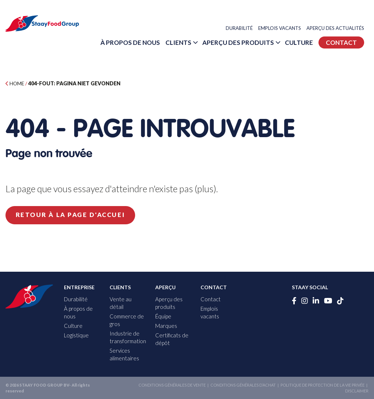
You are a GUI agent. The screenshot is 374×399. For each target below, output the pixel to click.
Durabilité (243, 28)
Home (15, 83)
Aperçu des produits (292, 43)
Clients (232, 43)
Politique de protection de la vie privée (322, 385)
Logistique (76, 335)
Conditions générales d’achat (243, 385)
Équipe (163, 316)
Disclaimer (357, 390)
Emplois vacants (284, 28)
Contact (345, 62)
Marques (166, 325)
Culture (353, 43)
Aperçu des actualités (340, 28)
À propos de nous (184, 43)
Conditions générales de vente (172, 385)
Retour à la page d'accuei (74, 215)
